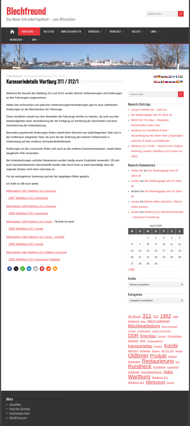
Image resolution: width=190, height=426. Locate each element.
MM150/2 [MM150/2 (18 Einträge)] (133, 351)
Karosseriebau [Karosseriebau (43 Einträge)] (140, 346)
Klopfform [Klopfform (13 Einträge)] (158, 346)
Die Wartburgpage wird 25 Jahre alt (151, 114)
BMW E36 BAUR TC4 (71, 31)
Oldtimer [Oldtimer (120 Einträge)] (138, 355)
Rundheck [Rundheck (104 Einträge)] (139, 366)
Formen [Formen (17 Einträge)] (162, 336)
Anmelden (15, 404)
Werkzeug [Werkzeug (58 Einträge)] (155, 382)
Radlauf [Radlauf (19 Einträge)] (172, 356)
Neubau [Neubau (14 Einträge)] (179, 351)
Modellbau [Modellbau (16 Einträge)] (145, 351)
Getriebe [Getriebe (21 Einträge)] (133, 340)
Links (153, 31)
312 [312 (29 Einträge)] (155, 316)
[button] (9, 268)
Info (34, 39)
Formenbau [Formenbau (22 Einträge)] (175, 336)
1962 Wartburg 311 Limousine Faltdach (34, 259)
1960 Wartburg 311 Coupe (25, 244)
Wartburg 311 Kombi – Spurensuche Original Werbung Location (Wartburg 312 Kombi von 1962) (157, 151)
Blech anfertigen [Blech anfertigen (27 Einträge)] (159, 321)
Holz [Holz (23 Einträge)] (142, 340)
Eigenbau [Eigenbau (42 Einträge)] (148, 336)
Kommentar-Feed (19, 413)
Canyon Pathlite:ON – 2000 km (149, 109)
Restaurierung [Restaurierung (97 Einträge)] (158, 361)
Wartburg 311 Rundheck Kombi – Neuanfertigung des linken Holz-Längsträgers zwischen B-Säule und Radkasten (157, 135)
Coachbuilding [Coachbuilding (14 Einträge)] (143, 331)
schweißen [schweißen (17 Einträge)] (173, 367)
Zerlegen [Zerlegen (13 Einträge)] (170, 383)
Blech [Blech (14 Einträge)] (143, 321)
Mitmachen (16, 39)
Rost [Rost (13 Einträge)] (177, 362)
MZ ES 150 (49, 31)
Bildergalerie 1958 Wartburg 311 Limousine (31, 206)
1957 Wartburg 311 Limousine (28, 198)
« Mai (131, 269)
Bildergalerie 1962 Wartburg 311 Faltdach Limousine (36, 252)
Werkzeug (93, 31)
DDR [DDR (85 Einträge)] (133, 335)
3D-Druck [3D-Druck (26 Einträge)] (134, 316)
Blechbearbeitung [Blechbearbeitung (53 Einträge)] (144, 326)
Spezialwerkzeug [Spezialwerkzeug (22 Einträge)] (151, 372)
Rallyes (136, 31)
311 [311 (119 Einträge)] (146, 316)
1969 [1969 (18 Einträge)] (175, 316)
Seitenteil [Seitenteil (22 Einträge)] (133, 372)
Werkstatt (115, 31)
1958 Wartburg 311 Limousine (28, 213)
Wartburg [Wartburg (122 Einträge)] (139, 376)
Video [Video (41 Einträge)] (168, 372)
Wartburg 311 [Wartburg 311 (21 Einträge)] (160, 377)
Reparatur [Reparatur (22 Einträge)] (134, 361)
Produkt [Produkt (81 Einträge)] (158, 355)
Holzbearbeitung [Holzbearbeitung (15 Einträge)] (155, 341)
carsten (135, 180)
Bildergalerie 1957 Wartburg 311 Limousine (31, 190)
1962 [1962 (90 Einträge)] (165, 316)
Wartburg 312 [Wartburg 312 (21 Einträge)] (136, 382)
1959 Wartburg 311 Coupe (25, 228)
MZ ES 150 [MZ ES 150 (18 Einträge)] (167, 351)
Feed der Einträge (19, 408)
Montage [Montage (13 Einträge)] (156, 351)
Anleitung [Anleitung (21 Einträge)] (133, 321)
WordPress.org (18, 417)
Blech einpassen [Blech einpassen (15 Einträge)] (169, 326)
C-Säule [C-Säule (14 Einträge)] (132, 331)
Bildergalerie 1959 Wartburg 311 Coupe (29, 221)
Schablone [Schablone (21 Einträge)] (159, 367)
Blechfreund (26, 10)
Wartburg (27, 31)
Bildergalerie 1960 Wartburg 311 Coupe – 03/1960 (35, 236)
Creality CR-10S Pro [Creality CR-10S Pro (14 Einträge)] (161, 331)
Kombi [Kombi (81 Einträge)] (171, 345)
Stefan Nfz (137, 170)
